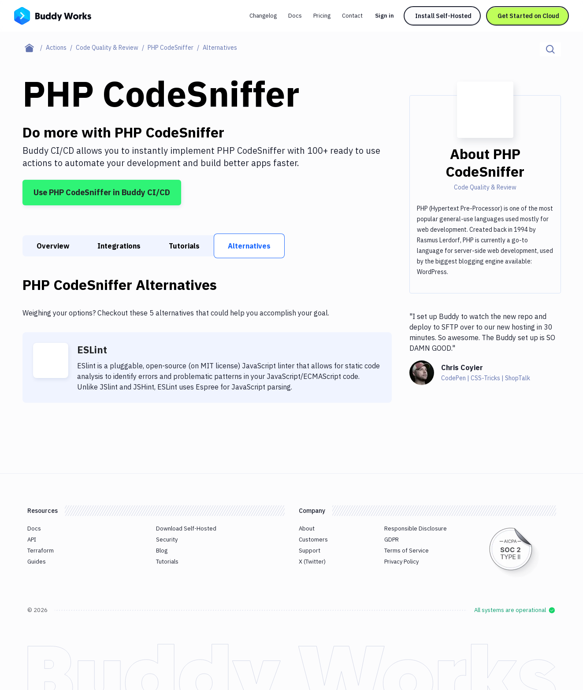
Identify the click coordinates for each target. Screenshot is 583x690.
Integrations (119, 245)
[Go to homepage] (52, 15)
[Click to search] (550, 49)
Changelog (263, 15)
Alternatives (249, 245)
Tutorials (184, 245)
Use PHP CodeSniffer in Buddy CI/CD (101, 192)
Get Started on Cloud (528, 16)
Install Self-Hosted (443, 16)
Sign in (384, 15)
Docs (295, 15)
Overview (53, 245)
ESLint (92, 349)
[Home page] (34, 47)
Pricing (321, 15)
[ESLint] (50, 360)
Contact (352, 15)
